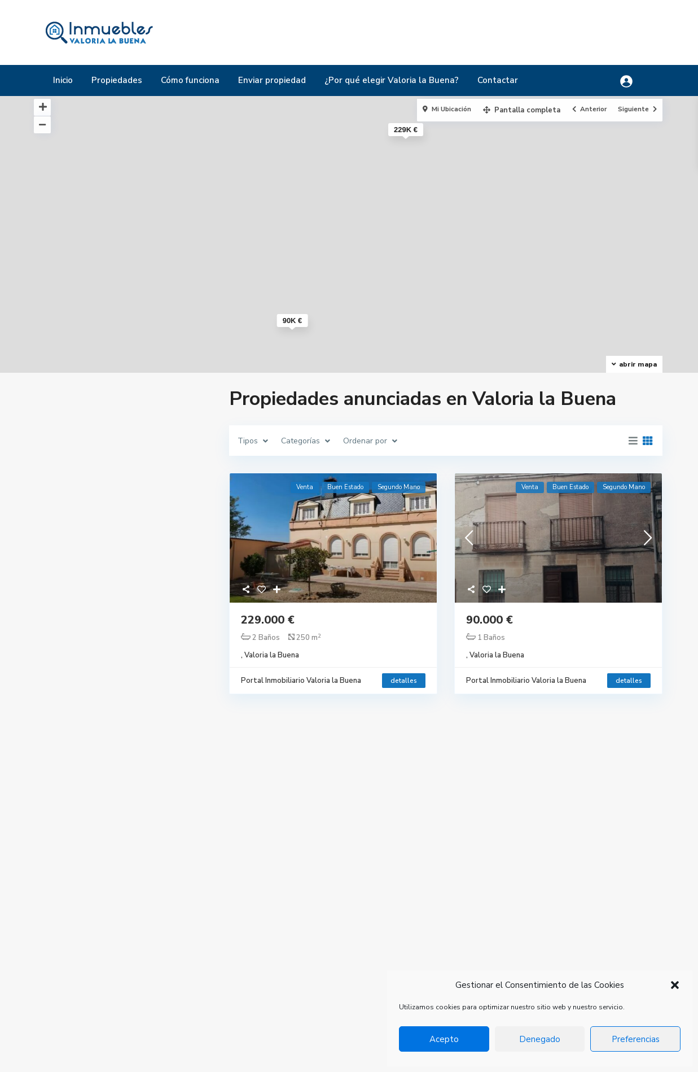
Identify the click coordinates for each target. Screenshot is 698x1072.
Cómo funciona (190, 80)
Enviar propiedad (272, 80)
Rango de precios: (84, 710)
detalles (403, 680)
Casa (474, 910)
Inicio (63, 80)
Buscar (124, 771)
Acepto (444, 1039)
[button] (675, 985)
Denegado (539, 1039)
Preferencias (636, 1039)
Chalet (477, 927)
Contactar (497, 80)
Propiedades (116, 80)
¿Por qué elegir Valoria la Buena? (391, 80)
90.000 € (489, 619)
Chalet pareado (493, 944)
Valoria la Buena (271, 655)
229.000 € (268, 619)
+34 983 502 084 (296, 940)
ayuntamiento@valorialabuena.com (329, 974)
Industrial (482, 961)
